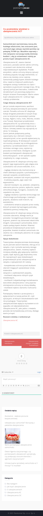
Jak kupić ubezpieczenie (16, 486)
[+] (28, 385)
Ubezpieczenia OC (14, 495)
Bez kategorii (12, 484)
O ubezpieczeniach (14, 489)
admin (32, 37)
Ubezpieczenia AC (10, 320)
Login (39, 372)
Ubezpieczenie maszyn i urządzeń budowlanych (32, 343)
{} (26, 385)
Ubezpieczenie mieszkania (9, 342)
